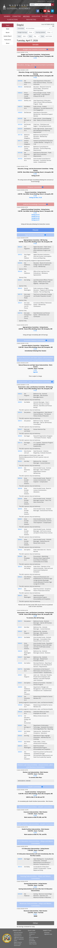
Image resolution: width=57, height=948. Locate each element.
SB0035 (20, 412)
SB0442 (20, 643)
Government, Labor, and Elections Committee (34, 382)
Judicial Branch (17, 934)
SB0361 (20, 461)
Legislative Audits (50, 1)
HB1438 (20, 152)
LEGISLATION (36, 16)
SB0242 (20, 696)
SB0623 (20, 577)
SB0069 (20, 436)
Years (19, 36)
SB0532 (20, 254)
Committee (21, 28)
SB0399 (20, 498)
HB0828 (20, 112)
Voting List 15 (35, 214)
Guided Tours (32, 932)
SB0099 (20, 859)
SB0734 (20, 313)
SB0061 (20, 683)
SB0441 (20, 529)
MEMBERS (7, 16)
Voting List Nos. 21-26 (35, 197)
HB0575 (20, 106)
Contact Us (31, 934)
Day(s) (7, 25)
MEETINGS (26, 16)
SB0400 (20, 509)
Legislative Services (41, 1)
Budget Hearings (22, 32)
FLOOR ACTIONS (12, 19)
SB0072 (20, 421)
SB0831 (20, 675)
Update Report (8, 36)
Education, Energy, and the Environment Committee (35, 65)
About (7, 43)
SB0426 (20, 549)
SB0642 (20, 394)
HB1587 (20, 894)
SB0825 (20, 741)
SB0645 (20, 735)
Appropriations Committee (34, 235)
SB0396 (20, 478)
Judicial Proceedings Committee (34, 204)
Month (7, 32)
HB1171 (20, 140)
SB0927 (20, 657)
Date (30, 36)
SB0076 (20, 468)
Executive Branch (18, 932)
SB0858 (20, 687)
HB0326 (20, 87)
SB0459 (20, 556)
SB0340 (20, 271)
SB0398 (20, 488)
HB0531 (20, 100)
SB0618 (20, 566)
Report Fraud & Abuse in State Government (18, 943)
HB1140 (20, 135)
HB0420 (20, 705)
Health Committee (34, 787)
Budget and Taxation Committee (34, 49)
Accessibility (32, 940)
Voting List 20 (35, 218)
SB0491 (20, 280)
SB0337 (20, 303)
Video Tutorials (33, 944)
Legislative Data (48, 934)
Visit (30, 935)
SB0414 (20, 637)
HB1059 (20, 81)
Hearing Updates (40, 32)
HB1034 (20, 124)
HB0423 (20, 93)
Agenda (35, 372)
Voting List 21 (35, 220)
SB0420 (20, 288)
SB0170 (20, 294)
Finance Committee (35, 187)
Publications (7, 39)
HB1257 (20, 146)
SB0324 (20, 247)
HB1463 (20, 158)
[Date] (49, 36)
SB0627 (20, 429)
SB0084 (20, 451)
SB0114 (20, 442)
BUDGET (44, 16)
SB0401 (20, 519)
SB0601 (20, 731)
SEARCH (47, 19)
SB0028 (20, 711)
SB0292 (20, 867)
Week (7, 29)
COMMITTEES (16, 16)
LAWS (51, 16)
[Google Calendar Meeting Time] (36, 58)
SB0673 (20, 595)
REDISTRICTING (31, 19)
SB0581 (20, 725)
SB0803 (20, 402)
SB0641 (20, 589)
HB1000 (20, 118)
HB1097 (20, 128)
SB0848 (20, 663)
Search (32, 4)
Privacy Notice (32, 942)
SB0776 (20, 669)
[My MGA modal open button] (48, 11)
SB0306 (20, 263)
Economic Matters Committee (34, 340)
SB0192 (20, 716)
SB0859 (20, 752)
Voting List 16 (35, 216)
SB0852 (20, 539)
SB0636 (20, 651)
